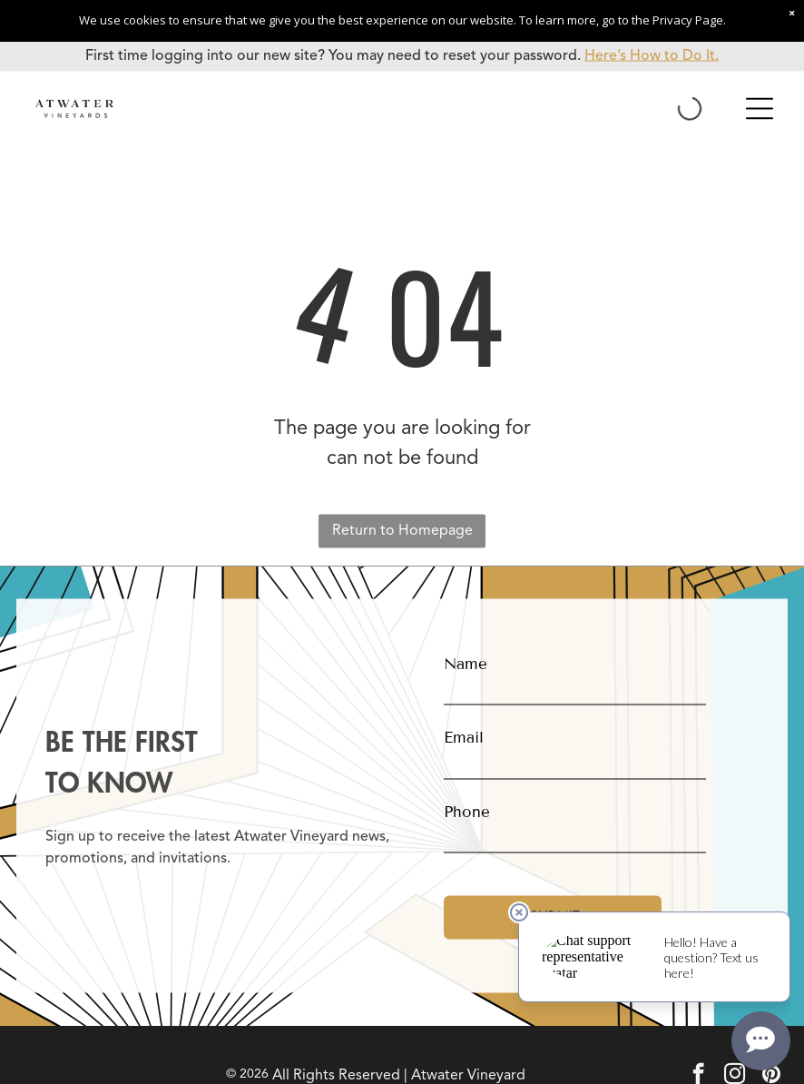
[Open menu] (759, 109)
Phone (467, 811)
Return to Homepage (402, 531)
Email (464, 737)
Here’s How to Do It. (651, 56)
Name (465, 663)
